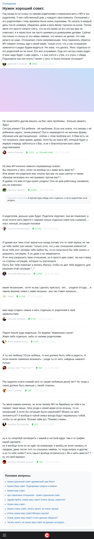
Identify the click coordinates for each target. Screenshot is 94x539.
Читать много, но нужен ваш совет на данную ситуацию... (36, 522)
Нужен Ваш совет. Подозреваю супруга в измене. (32, 486)
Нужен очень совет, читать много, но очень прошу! (33, 508)
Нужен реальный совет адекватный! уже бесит (31, 481)
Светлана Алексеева (18, 198)
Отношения (9, 3)
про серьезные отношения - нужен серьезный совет (33, 495)
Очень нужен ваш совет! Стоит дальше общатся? (32, 518)
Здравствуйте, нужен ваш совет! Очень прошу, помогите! (36, 499)
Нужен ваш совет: (16, 490)
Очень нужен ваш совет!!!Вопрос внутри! (28, 513)
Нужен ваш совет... (16, 504)
